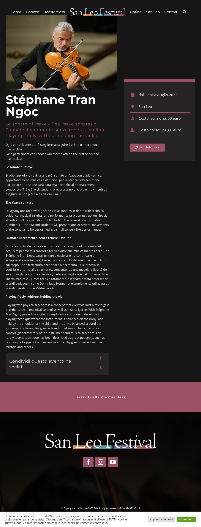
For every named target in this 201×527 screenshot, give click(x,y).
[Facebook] (101, 358)
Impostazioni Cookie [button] (161, 519)
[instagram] (100, 462)
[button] (184, 12)
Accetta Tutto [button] (186, 519)
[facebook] (88, 462)
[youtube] (113, 462)
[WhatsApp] (101, 367)
